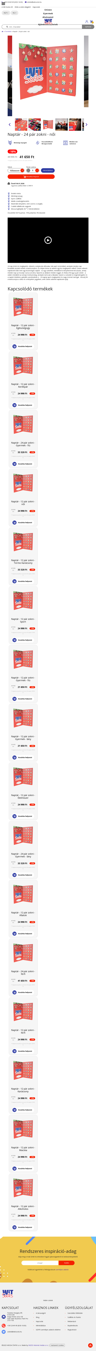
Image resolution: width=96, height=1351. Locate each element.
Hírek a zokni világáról (23, 7)
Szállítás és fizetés (74, 1317)
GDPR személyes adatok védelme (48, 1330)
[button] (86, 21)
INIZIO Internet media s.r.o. (38, 1345)
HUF (6, 13)
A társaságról (41, 1313)
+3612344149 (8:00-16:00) (12, 2)
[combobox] (16, 170)
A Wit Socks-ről (7, 7)
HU (14, 13)
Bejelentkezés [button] (73, 1325)
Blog (37, 1317)
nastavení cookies (57, 1345)
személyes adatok (61, 1270)
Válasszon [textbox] (15, 170)
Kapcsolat (36, 7)
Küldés (66, 1263)
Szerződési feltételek (75, 1313)
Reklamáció (72, 1321)
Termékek (8, 31)
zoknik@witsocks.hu (33, 2)
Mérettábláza (48, 170)
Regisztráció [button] (72, 1330)
